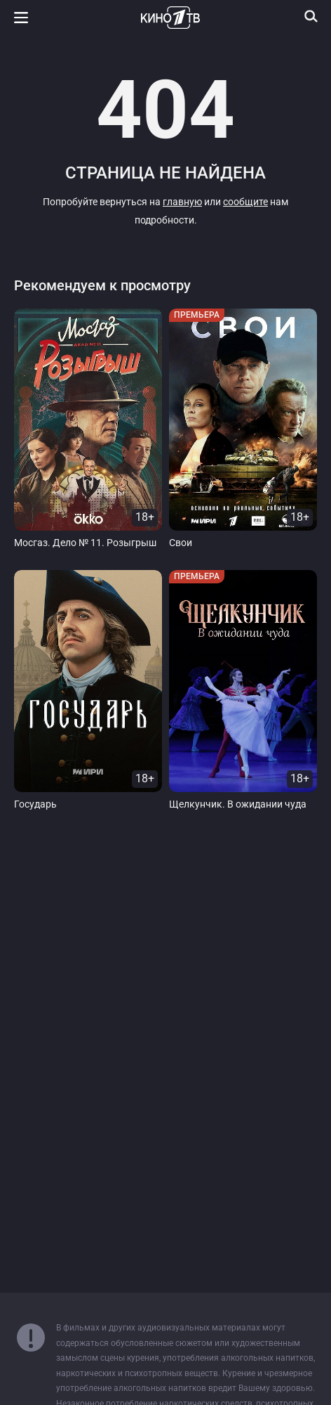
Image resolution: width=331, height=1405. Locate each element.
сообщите (245, 202)
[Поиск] (311, 16)
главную (182, 202)
